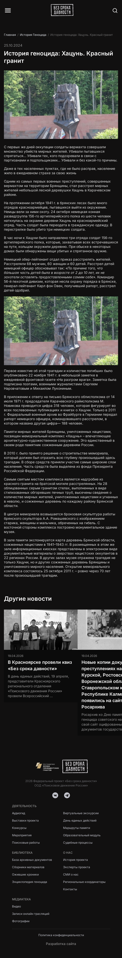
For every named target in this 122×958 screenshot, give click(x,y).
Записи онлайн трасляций (30, 914)
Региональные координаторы (84, 882)
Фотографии (20, 921)
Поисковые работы (26, 842)
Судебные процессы (78, 842)
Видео (16, 906)
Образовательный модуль (82, 835)
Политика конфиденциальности (61, 935)
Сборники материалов (28, 867)
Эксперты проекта (76, 867)
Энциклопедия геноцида (29, 882)
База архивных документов (32, 860)
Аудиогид (18, 813)
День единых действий (79, 820)
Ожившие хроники (25, 874)
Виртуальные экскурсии (81, 813)
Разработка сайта (61, 944)
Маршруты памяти (76, 828)
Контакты (70, 889)
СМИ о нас (71, 874)
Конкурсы (19, 828)
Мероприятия (22, 835)
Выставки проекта (25, 820)
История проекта (75, 860)
